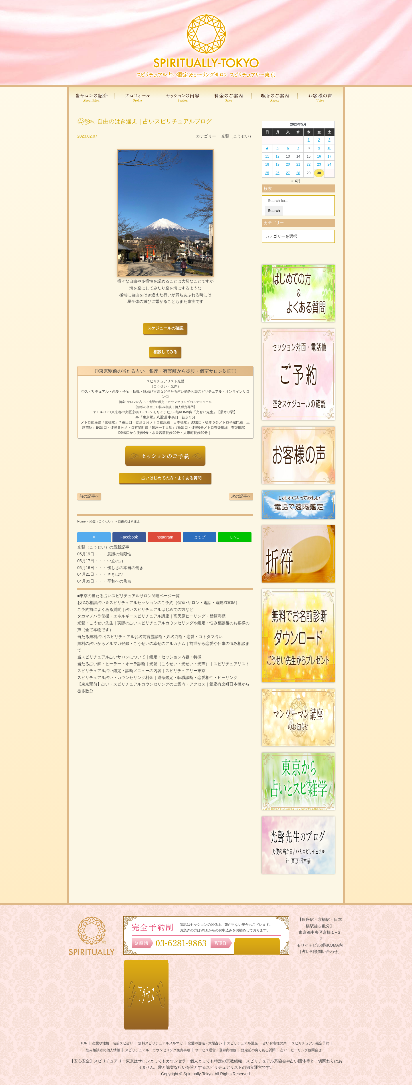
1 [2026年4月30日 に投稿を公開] (309, 140)
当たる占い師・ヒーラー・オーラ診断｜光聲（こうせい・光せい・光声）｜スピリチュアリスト (163, 663)
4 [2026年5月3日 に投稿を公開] (267, 148)
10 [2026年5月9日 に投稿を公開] (329, 148)
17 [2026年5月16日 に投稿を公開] (329, 156)
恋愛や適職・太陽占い (205, 1043)
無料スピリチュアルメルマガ (160, 1043)
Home (81, 521)
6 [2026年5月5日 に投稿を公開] (288, 148)
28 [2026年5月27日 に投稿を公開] (298, 173)
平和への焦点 (118, 581)
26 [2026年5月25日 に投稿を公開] (277, 173)
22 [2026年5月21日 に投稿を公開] (308, 164)
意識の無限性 (118, 554)
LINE (234, 537)
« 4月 (296, 180)
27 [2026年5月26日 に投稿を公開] (288, 173)
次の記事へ (241, 496)
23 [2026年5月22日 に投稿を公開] (319, 164)
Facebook (129, 537)
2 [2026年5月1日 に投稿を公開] (319, 140)
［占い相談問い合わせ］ (320, 951)
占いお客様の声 (275, 1043)
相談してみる (165, 352)
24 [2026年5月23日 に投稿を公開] (329, 164)
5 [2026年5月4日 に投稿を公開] (278, 148)
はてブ (199, 537)
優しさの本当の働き (124, 567)
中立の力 (114, 561)
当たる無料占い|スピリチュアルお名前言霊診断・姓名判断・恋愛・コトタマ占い (150, 636)
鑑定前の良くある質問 (258, 1050)
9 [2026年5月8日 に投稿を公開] (319, 148)
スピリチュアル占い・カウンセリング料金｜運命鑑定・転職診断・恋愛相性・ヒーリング (157, 677)
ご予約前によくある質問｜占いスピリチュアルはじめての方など (135, 609)
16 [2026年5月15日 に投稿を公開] (319, 156)
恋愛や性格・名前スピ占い (112, 1043)
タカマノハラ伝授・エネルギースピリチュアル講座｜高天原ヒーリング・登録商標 (151, 616)
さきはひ (114, 574)
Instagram (164, 537)
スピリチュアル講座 (242, 1043)
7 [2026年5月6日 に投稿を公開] (298, 148)
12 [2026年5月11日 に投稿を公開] (277, 156)
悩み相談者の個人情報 (103, 1050)
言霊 (156, 392)
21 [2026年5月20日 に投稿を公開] (298, 164)
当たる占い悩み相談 (182, 392)
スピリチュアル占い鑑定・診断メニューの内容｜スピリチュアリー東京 (141, 670)
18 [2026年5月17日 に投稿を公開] (267, 164)
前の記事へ (89, 496)
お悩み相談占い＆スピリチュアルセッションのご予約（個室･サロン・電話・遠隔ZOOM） (158, 602)
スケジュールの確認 (165, 328)
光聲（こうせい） (237, 136)
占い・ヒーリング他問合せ (301, 1050)
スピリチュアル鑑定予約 (310, 1043)
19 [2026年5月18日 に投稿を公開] (277, 164)
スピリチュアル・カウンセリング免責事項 (157, 1050)
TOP (83, 1043)
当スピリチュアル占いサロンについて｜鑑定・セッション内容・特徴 (139, 657)
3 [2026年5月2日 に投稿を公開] (329, 140)
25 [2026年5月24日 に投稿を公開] (267, 173)
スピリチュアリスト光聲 (165, 381)
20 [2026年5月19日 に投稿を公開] (288, 164)
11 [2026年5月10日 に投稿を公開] (267, 156)
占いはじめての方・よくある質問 (170, 478)
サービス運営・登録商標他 (215, 1050)
